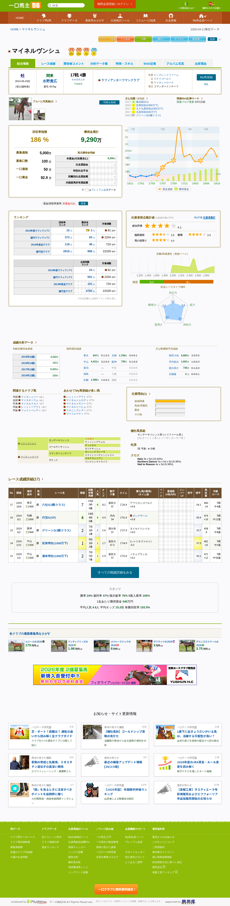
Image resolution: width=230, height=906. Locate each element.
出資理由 (200, 64)
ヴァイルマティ (75, 413)
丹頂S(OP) (49, 517)
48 (90, 244)
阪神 (114, 361)
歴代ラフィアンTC (40, 237)
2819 (66, 251)
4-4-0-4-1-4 (78, 79)
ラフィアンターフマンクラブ (120, 80)
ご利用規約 (158, 847)
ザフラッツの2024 (162, 641)
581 (89, 277)
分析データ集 (99, 64)
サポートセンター (135, 852)
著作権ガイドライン (163, 852)
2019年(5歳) (28, 356)
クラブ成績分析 (50, 842)
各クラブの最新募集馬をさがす (29, 633)
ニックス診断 (75, 852)
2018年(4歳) (28, 363)
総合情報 (23, 64)
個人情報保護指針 (162, 857)
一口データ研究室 (106, 852)
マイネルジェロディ (77, 400)
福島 (86, 374)
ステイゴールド (162, 78)
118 (67, 244)
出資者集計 (209, 217)
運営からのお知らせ (163, 837)
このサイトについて (163, 842)
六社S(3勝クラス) (53, 504)
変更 (83, 203)
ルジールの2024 (33, 641)
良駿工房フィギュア (164, 872)
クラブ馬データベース (22, 837)
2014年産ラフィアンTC (37, 230)
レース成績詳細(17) (24, 479)
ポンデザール (140, 515)
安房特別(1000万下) (55, 543)
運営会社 (158, 867)
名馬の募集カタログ (107, 857)
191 (89, 284)
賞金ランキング (50, 847)
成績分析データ (23, 342)
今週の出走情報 (19, 857)
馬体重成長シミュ (78, 867)
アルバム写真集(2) (43, 101)
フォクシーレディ (31, 410)
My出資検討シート (78, 837)
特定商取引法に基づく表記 (167, 862)
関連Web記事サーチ (188, 98)
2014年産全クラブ (40, 244)
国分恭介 (174, 368)
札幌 (86, 380)
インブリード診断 (78, 872)
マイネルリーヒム (76, 407)
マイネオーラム (29, 400)
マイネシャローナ (164, 82)
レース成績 (48, 64)
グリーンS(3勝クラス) (56, 530)
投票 (212, 39)
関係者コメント (74, 64)
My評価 (198, 217)
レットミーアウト (31, 407)
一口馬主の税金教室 (107, 842)
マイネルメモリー (76, 403)
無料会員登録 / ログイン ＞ (115, 4)
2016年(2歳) (28, 375)
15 (67, 230)
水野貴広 (50, 81)
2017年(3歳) (28, 369)
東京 (86, 355)
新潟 (86, 367)
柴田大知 (174, 355)
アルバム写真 (175, 64)
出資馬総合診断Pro (78, 842)
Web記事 (150, 64)
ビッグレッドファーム (166, 75)
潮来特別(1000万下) (55, 556)
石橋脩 (172, 374)
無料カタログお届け (211, 5)
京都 (114, 355)
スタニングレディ (76, 410)
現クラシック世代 (52, 837)
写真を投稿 (109, 102)
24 (90, 270)
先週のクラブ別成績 (21, 852)
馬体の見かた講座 (106, 847)
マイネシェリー (29, 396)
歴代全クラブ (43, 251)
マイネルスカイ (29, 403)
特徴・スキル (124, 64)
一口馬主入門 (103, 837)
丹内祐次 (174, 361)
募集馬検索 (16, 847)
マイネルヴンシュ (33, 29)
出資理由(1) (139, 393)
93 (90, 237)
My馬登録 (206, 77)
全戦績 (140, 98)
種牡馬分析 (74, 862)
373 (67, 237)
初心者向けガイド (135, 857)
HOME (15, 29)
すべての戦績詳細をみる (115, 572)
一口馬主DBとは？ (186, 5)
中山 (86, 361)
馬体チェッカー (77, 847)
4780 (89, 290)
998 (89, 251)
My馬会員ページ (134, 837)
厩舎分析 (73, 857)
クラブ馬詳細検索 (20, 842)
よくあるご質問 (133, 862)
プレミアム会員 (99, 189)
